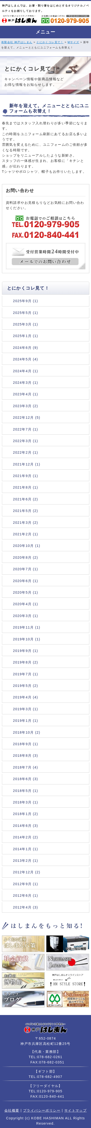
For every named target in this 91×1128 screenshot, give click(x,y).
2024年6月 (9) (25, 348)
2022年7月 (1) (25, 429)
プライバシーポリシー (41, 1110)
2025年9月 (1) (25, 301)
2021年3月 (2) (25, 522)
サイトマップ (75, 1110)
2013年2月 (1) (25, 861)
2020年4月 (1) (25, 604)
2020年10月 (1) (27, 546)
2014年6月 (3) (25, 826)
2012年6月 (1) (25, 895)
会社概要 (11, 1110)
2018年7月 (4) (25, 767)
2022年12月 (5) (27, 417)
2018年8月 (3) (25, 755)
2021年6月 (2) (25, 499)
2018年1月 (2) (25, 814)
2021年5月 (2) (25, 511)
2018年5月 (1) (25, 791)
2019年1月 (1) (25, 721)
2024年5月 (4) (25, 359)
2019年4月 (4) (25, 697)
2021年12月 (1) (27, 464)
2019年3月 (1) (25, 709)
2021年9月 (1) (25, 476)
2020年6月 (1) (25, 581)
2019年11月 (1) (27, 627)
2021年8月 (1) (25, 487)
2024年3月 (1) (25, 383)
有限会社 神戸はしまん (16, 42)
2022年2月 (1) (25, 452)
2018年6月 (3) (25, 779)
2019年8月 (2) (25, 662)
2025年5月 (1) (25, 313)
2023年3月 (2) (25, 406)
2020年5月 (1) (25, 592)
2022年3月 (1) (25, 441)
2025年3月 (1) (25, 324)
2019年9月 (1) (25, 651)
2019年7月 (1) (25, 674)
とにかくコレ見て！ (50, 42)
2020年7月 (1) (25, 569)
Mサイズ (73, 42)
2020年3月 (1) (25, 616)
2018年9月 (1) (25, 744)
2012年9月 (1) (25, 884)
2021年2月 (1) (25, 534)
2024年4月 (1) (25, 371)
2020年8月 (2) (25, 557)
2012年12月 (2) (27, 872)
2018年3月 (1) (25, 802)
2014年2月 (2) (25, 837)
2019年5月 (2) (25, 686)
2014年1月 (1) (25, 849)
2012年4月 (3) (25, 907)
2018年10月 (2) (27, 732)
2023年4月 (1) (25, 394)
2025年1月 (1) (25, 336)
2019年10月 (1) (27, 639)
